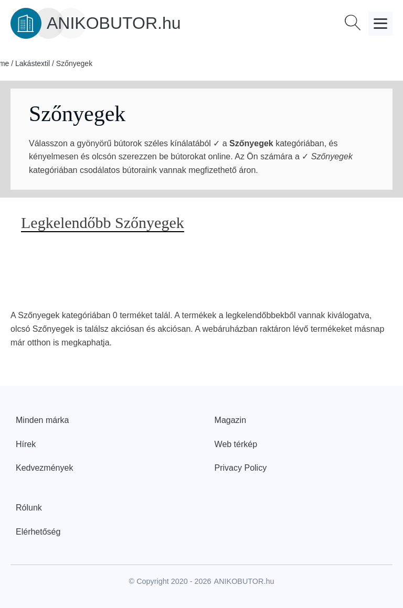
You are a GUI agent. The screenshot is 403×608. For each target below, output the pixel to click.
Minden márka (42, 420)
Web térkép (236, 444)
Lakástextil (32, 63)
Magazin (230, 420)
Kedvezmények (44, 467)
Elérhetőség (38, 531)
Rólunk (29, 507)
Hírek (26, 444)
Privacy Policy (241, 467)
